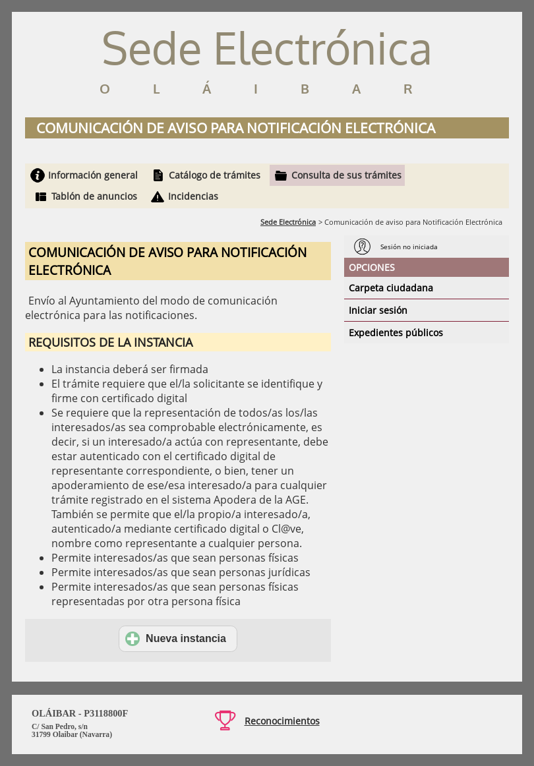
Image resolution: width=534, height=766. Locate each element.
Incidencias (193, 196)
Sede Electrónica (288, 222)
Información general (93, 175)
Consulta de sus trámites (346, 175)
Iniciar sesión (378, 310)
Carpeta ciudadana (391, 287)
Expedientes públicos (396, 332)
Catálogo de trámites (214, 175)
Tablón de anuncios (94, 196)
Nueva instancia (175, 639)
